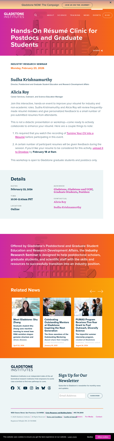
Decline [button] (90, 437)
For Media (89, 417)
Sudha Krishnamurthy (67, 207)
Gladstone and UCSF (80, 189)
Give (107, 15)
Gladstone (60, 189)
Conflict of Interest (70, 417)
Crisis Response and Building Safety (59, 413)
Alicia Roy (60, 202)
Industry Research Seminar (29, 64)
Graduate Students (65, 192)
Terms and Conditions (54, 417)
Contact (99, 417)
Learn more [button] (72, 437)
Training (75, 15)
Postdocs (84, 192)
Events (97, 15)
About (50, 15)
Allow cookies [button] (103, 437)
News (87, 15)
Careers (79, 417)
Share (98, 50)
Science (62, 15)
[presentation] (94, 291)
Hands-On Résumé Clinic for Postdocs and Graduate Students (32, 270)
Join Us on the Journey (77, 5)
